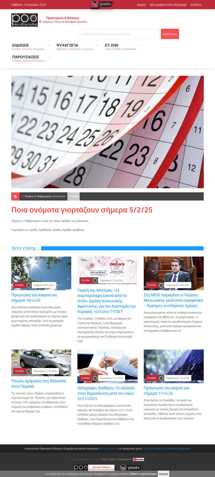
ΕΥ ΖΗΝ (122, 46)
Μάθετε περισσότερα (143, 474)
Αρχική (141, 4)
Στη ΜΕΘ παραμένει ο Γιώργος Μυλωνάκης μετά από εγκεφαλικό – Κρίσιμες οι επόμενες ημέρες (173, 300)
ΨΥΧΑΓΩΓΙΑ (76, 46)
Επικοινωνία (124, 459)
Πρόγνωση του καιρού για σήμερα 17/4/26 (166, 390)
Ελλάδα (73, 196)
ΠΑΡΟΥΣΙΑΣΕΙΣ (29, 58)
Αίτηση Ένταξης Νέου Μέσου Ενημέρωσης (167, 449)
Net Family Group (108, 449)
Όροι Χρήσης (109, 459)
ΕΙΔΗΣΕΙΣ (29, 46)
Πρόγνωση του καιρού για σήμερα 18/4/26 (34, 297)
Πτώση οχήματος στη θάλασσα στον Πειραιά (38, 383)
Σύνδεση (196, 4)
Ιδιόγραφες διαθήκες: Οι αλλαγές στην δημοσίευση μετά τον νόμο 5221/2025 (106, 393)
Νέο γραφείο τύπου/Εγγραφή (168, 4)
